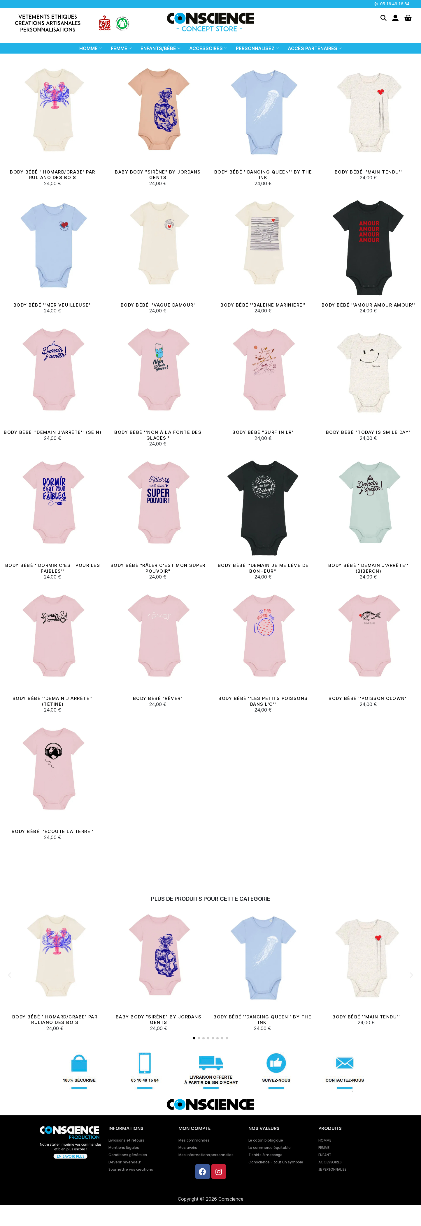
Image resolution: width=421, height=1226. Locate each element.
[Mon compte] (395, 18)
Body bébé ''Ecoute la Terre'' (53, 831)
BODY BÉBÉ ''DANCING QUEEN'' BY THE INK (263, 175)
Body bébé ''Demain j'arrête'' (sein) (52, 432)
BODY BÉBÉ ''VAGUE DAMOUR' (158, 305)
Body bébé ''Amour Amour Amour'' (368, 305)
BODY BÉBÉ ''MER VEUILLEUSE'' (52, 305)
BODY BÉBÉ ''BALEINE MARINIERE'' (263, 305)
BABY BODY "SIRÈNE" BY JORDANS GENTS (158, 175)
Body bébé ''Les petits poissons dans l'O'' (263, 701)
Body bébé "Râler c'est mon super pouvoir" (158, 568)
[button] (383, 18)
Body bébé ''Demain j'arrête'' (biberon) (368, 568)
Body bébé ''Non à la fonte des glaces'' (157, 435)
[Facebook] (202, 1171)
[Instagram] (218, 1171)
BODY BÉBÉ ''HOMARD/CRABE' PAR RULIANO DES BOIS (52, 175)
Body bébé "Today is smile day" (368, 432)
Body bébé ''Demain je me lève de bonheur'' (263, 568)
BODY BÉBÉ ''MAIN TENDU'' (368, 172)
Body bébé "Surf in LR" (263, 432)
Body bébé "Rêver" (158, 698)
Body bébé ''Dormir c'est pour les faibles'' (52, 568)
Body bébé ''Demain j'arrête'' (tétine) (53, 701)
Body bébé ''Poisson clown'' (368, 698)
